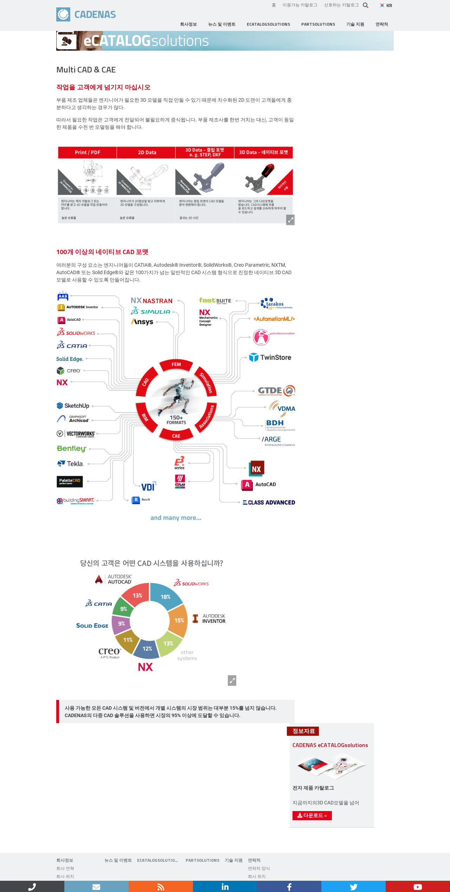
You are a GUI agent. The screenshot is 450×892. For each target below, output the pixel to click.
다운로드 (332, 663)
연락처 (78, 873)
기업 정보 (105, 873)
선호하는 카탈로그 (341, 4)
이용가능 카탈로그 (300, 4)
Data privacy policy (144, 873)
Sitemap (182, 873)
